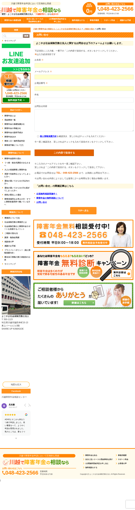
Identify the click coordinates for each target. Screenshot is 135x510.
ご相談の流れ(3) (11, 233)
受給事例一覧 (10, 120)
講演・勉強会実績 (11, 237)
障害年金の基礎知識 (12, 20)
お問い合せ (41, 202)
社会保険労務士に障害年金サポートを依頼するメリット (17, 227)
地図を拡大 (16, 384)
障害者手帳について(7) (13, 145)
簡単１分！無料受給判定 (14, 141)
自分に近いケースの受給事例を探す (34, 20)
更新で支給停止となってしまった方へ (17, 175)
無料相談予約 (15, 100)
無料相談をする (78, 20)
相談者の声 (9, 242)
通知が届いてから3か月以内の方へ (17, 182)
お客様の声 (122, 463)
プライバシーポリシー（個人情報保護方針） (17, 251)
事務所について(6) (12, 218)
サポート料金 (109, 20)
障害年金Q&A (10, 137)
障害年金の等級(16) (12, 128)
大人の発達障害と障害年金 (15, 170)
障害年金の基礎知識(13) (14, 124)
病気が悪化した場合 (12, 195)
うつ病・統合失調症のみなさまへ (17, 164)
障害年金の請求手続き (13, 132)
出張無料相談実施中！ (46, 194)
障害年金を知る (91, 455)
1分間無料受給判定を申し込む (57, 20)
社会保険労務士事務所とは (15, 222)
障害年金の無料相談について (50, 198)
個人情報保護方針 (48, 136)
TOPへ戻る (83, 210)
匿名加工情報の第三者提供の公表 (17, 258)
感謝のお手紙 (125, 20)
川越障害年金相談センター (14, 397)
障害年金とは (10, 116)
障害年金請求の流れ (12, 158)
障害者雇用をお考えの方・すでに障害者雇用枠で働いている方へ (17, 202)
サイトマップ (10, 41)
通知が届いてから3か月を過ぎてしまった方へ (17, 189)
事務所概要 (94, 20)
